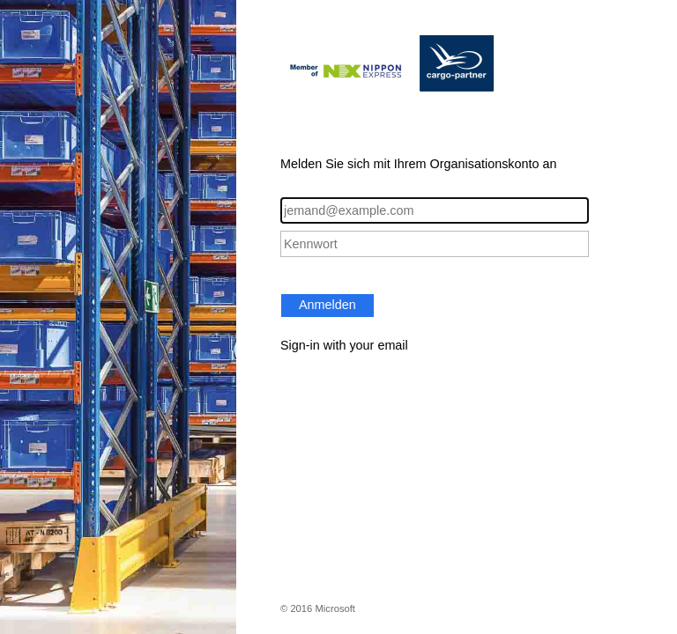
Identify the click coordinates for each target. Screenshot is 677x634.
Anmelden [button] (327, 305)
